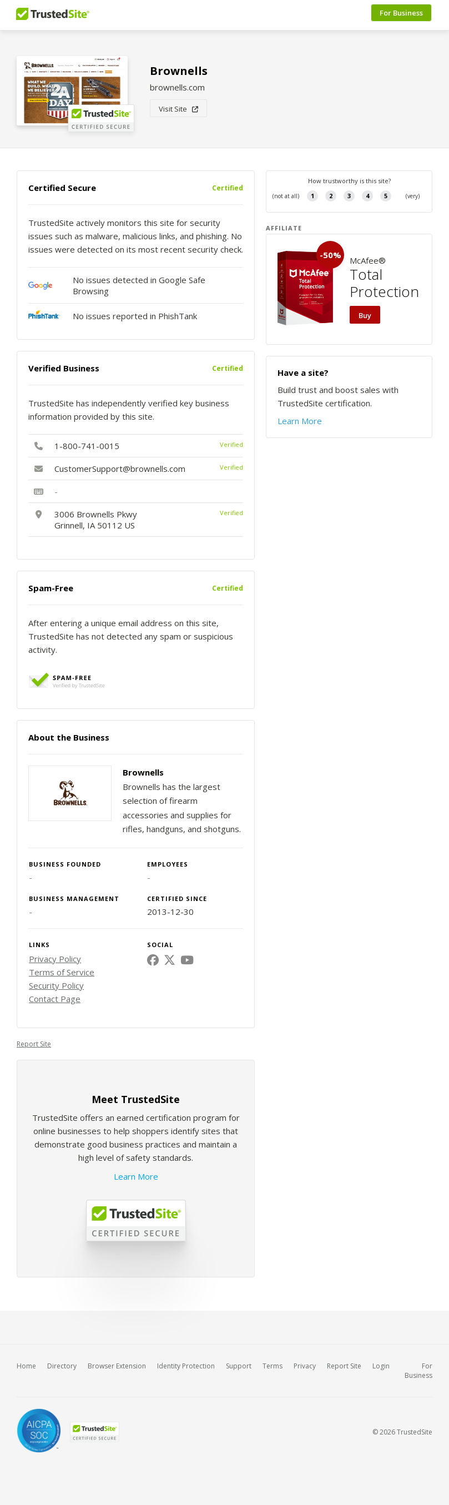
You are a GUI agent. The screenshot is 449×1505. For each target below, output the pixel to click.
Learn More (136, 1176)
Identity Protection (186, 1366)
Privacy (305, 1366)
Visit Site (178, 109)
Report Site (34, 1044)
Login (381, 1366)
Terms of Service (61, 972)
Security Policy (56, 985)
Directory (62, 1366)
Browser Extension (117, 1366)
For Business (401, 15)
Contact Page (54, 998)
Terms (272, 1366)
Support (238, 1366)
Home (26, 1366)
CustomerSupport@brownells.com (119, 468)
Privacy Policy (55, 958)
